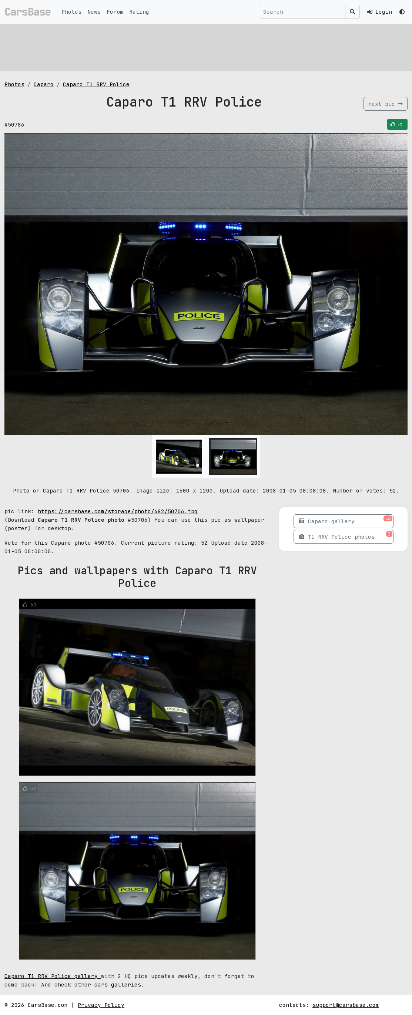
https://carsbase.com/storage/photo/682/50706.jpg (118, 511)
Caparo (44, 84)
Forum (115, 11)
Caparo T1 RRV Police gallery (52, 975)
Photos (71, 11)
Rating (139, 11)
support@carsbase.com (345, 1004)
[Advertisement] (206, 46)
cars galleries (117, 984)
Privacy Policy (101, 1004)
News (94, 11)
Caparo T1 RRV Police (96, 84)
